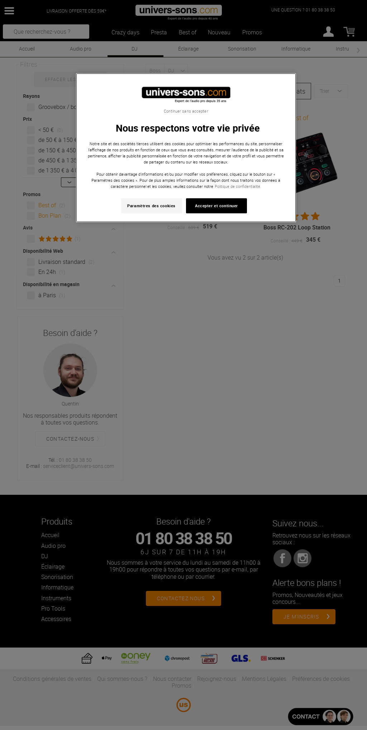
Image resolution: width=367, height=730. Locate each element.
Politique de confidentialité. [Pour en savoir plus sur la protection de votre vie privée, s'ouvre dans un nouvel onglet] (238, 186)
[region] (186, 148)
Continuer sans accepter (186, 111)
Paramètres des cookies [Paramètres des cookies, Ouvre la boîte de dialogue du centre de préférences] (151, 205)
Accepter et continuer (216, 205)
